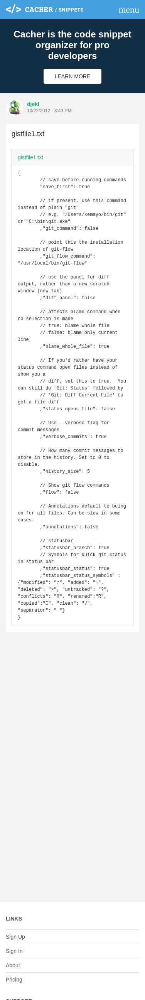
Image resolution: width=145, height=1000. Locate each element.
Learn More (73, 76)
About (13, 965)
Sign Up (15, 937)
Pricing (14, 979)
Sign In (14, 951)
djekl (33, 104)
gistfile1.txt (30, 157)
